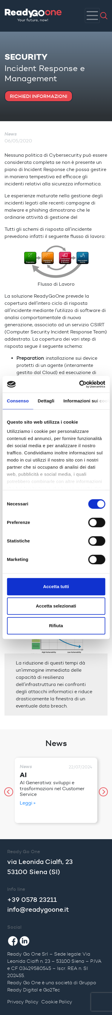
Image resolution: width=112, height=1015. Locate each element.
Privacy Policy (23, 1002)
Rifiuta (56, 625)
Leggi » (28, 803)
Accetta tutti (56, 586)
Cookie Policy (56, 1002)
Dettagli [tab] (46, 400)
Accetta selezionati (56, 605)
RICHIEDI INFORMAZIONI (38, 96)
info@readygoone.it (38, 909)
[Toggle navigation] (92, 15)
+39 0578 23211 (32, 899)
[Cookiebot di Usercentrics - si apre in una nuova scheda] (79, 384)
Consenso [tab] (18, 400)
